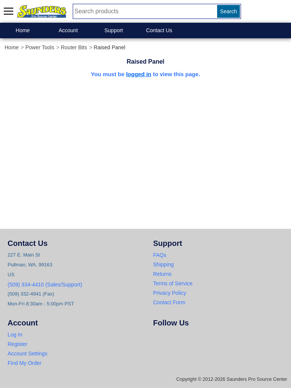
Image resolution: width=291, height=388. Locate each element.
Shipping (163, 264)
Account (68, 30)
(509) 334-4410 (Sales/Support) (45, 285)
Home (23, 30)
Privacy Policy (169, 293)
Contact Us (159, 30)
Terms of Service (172, 283)
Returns (162, 274)
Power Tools (39, 47)
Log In (15, 335)
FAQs (159, 255)
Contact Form (169, 302)
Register (17, 344)
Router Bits (74, 47)
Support (113, 30)
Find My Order (24, 363)
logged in (139, 74)
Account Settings (27, 353)
